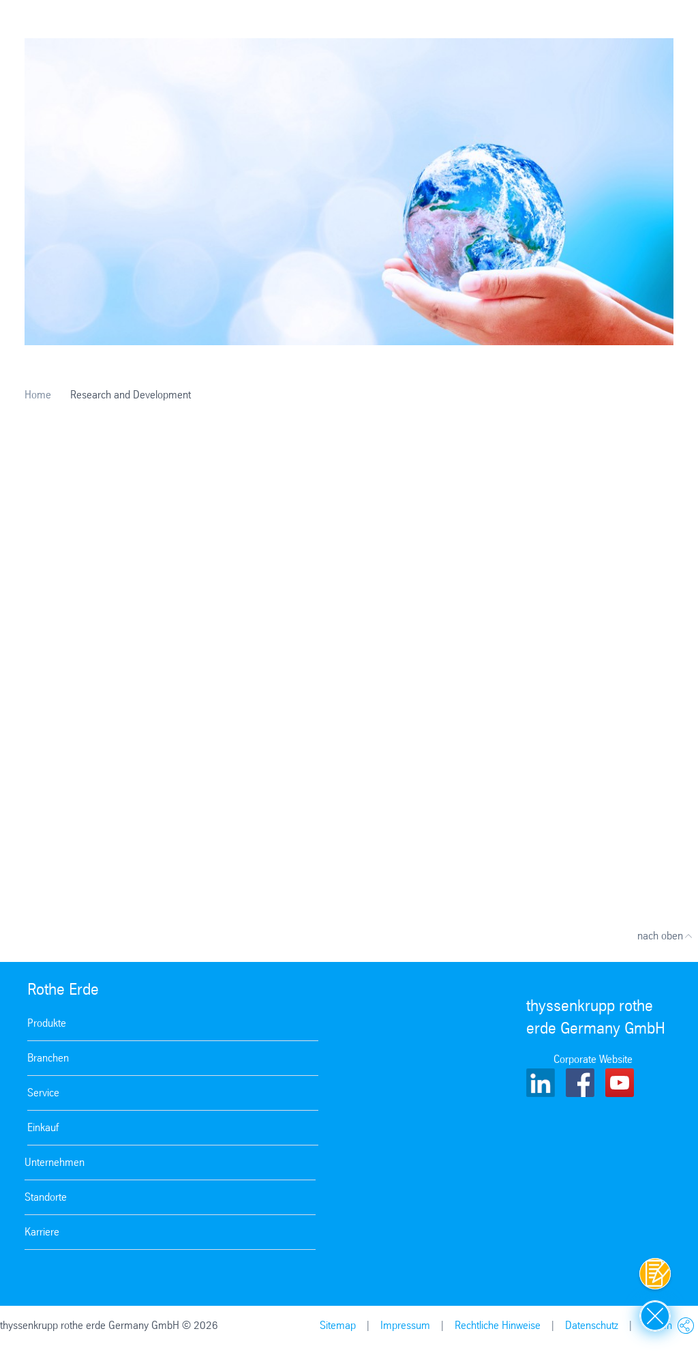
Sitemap (338, 1325)
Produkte (46, 1023)
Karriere (42, 1231)
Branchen (48, 1057)
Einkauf (43, 1127)
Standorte (46, 1196)
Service (43, 1092)
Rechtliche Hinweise (498, 1325)
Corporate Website (593, 1059)
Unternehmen (55, 1162)
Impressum (405, 1325)
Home (38, 394)
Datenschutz (591, 1325)
